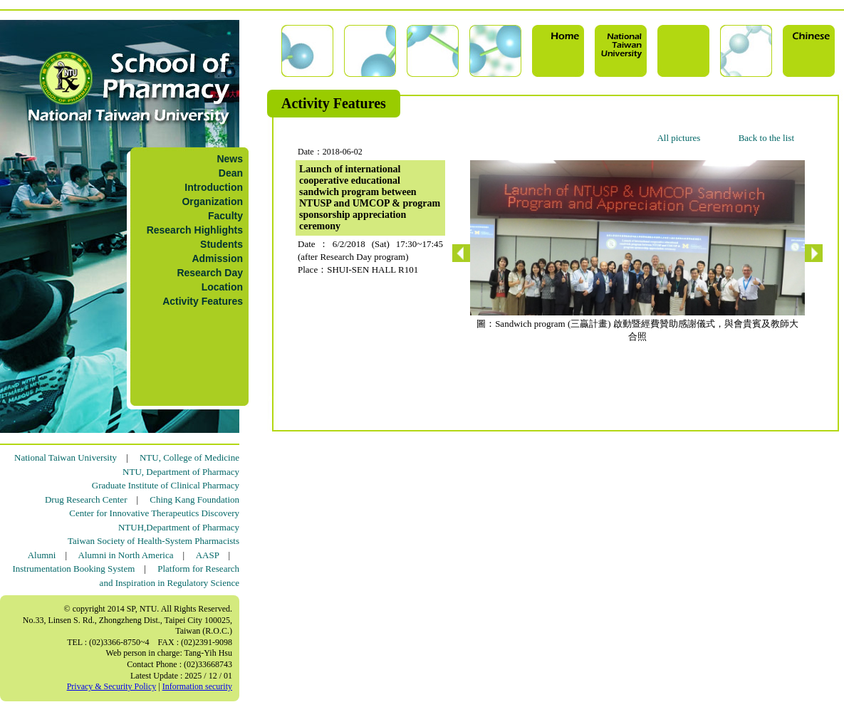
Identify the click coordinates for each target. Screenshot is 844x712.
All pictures (678, 137)
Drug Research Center (86, 499)
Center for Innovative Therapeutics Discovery (154, 513)
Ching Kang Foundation (194, 499)
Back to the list (766, 137)
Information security (197, 686)
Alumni (42, 555)
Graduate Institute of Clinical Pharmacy (165, 485)
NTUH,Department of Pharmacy (178, 527)
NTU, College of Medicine (189, 457)
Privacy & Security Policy (112, 686)
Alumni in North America (126, 555)
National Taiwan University (65, 457)
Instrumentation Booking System (73, 568)
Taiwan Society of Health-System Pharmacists (153, 540)
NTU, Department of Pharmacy (181, 471)
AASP (207, 555)
